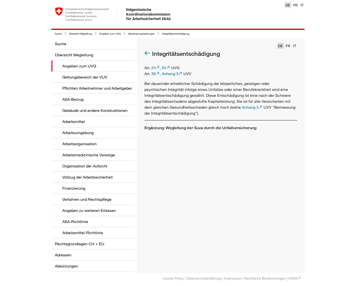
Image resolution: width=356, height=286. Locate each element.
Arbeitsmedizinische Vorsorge (88, 154)
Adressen (63, 254)
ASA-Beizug (73, 99)
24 (153, 67)
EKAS (293, 278)
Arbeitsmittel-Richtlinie (82, 232)
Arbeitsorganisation (79, 143)
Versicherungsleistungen (141, 33)
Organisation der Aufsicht (84, 165)
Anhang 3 (170, 73)
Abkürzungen (66, 266)
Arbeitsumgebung (78, 132)
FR (295, 5)
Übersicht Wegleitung (80, 33)
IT (302, 5)
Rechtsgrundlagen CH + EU (79, 243)
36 (153, 73)
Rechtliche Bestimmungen (265, 278)
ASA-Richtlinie (75, 221)
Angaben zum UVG (110, 33)
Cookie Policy (173, 278)
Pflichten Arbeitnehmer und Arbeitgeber (97, 88)
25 (164, 67)
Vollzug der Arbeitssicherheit (87, 177)
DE (288, 5)
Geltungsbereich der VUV (84, 77)
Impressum (233, 278)
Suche (58, 33)
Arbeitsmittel (73, 121)
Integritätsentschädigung (175, 33)
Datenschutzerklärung (204, 278)
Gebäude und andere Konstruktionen (95, 110)
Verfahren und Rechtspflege (86, 199)
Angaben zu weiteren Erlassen (89, 210)
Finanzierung (73, 188)
